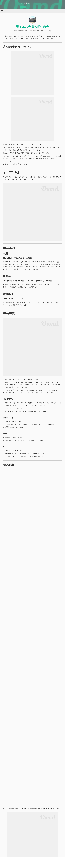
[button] (2, 11)
